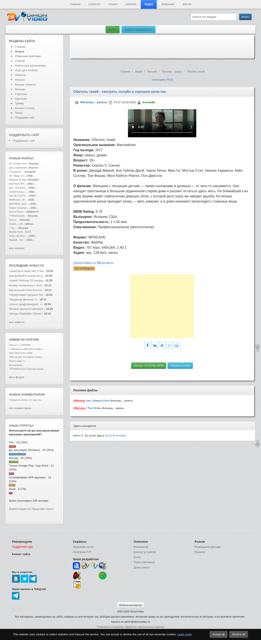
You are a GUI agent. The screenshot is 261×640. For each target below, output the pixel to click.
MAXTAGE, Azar (18, 203)
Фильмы (20, 89)
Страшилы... (16, 171)
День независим (18, 167)
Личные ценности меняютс (26, 308)
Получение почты (83, 546)
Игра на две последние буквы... (26, 357)
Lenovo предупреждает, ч (25, 304)
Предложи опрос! (42, 508)
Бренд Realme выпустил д (26, 275)
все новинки (17, 248)
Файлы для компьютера (30, 65)
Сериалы (21, 94)
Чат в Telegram (84, 268)
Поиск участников (144, 562)
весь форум (16, 377)
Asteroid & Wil (16, 183)
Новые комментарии (27, 394)
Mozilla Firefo (16, 232)
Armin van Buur (17, 236)
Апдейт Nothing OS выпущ (26, 280)
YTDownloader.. (17, 215)
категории (158, 79)
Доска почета (142, 567)
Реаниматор (141, 546)
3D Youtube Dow (17, 163)
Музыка (20, 79)
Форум (187, 4)
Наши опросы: (21, 425)
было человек (115, 435)
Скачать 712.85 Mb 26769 (148, 365)
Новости (94, 4)
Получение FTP (82, 552)
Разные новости (25, 84)
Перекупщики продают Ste (26, 294)
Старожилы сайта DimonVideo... (26, 349)
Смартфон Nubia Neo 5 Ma (26, 271)
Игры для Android (26, 70)
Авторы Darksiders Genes (25, 313)
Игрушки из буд (17, 179)
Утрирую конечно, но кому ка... (26, 400)
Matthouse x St (17, 199)
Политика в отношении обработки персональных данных (130, 626)
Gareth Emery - (17, 192)
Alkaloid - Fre (16, 240)
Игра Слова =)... (17, 361)
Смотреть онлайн (180, 365)
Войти (112, 29)
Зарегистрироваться (138, 29)
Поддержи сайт (25, 117)
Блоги (137, 557)
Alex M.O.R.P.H (17, 195)
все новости (16, 322)
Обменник (167, 4)
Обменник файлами (28, 56)
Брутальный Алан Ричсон (26, 290)
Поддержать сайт (24, 135)
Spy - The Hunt (17, 187)
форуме (32, 339)
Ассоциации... (16, 365)
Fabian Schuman (18, 208)
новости (36, 265)
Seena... (13, 220)
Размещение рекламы (208, 546)
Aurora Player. (16, 211)
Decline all (238, 634)
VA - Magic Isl (16, 175)
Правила (200, 552)
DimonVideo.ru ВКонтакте (93, 263)
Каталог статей (24, 108)
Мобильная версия (130, 605)
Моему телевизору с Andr (25, 285)
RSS (170, 79)
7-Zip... (12, 228)
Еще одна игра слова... (21, 353)
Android (131, 4)
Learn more (184, 634)
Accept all (218, 634)
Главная (75, 4)
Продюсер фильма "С (23, 299)
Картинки (21, 98)
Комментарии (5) (20, 508)
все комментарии (20, 408)
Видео (149, 4)
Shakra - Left (16, 224)
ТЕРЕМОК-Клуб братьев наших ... (27, 369)
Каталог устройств (144, 552)
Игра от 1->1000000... (20, 345)
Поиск (19, 112)
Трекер (112, 4)
